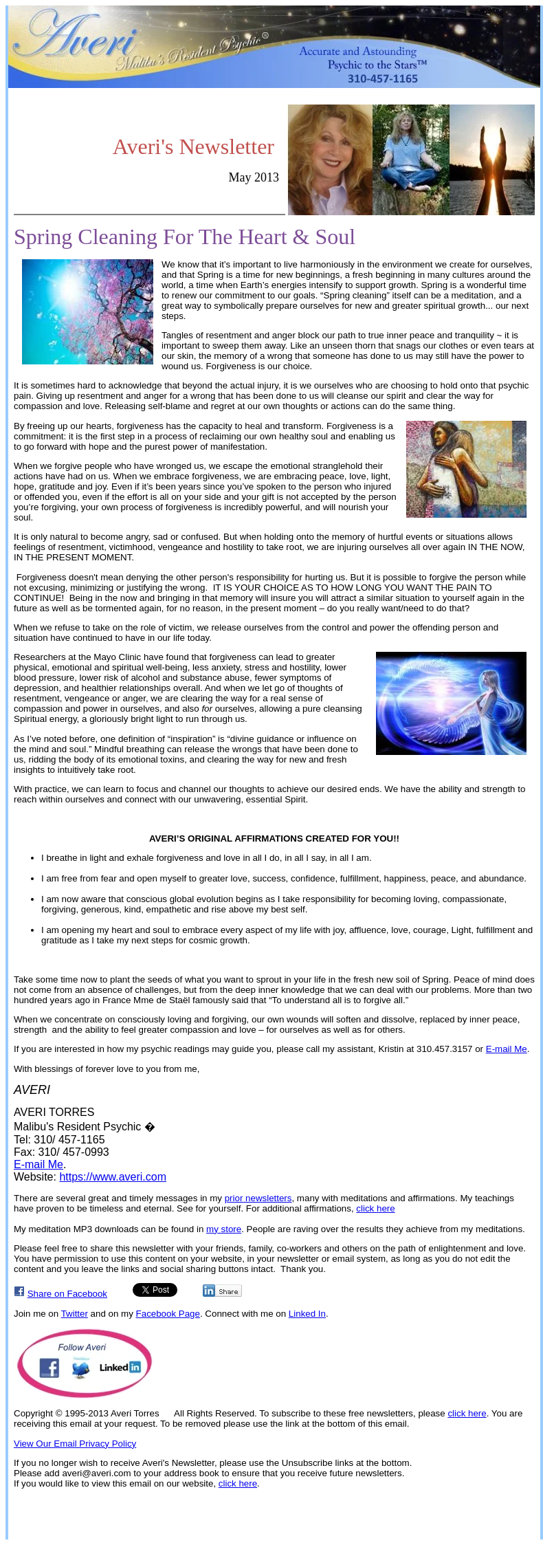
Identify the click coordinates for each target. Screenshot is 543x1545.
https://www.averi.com (112, 1177)
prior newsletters (258, 1198)
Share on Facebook (67, 1294)
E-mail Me (506, 1049)
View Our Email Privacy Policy (75, 1443)
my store (223, 1229)
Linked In (307, 1313)
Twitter (74, 1313)
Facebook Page (168, 1313)
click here (375, 1208)
